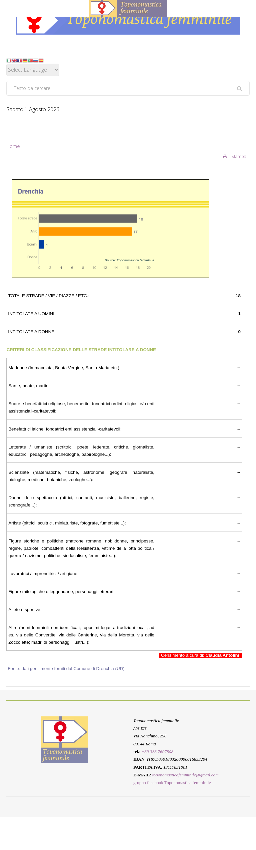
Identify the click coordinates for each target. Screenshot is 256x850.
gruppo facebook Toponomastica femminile (172, 782)
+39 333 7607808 (157, 751)
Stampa (234, 156)
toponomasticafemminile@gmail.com (185, 774)
